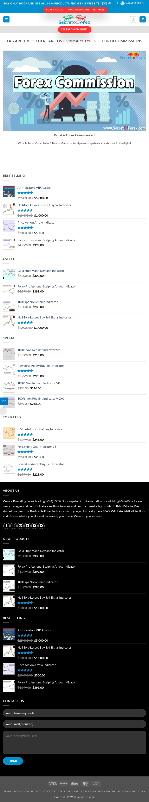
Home (8, 791)
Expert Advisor (68, 791)
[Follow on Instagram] (13, 526)
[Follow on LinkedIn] (27, 526)
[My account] (133, 19)
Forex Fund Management (98, 791)
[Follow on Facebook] (6, 526)
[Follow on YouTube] (34, 526)
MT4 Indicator (24, 791)
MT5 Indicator (45, 791)
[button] (6, 19)
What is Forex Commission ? (74, 135)
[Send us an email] (20, 526)
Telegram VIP (126, 791)
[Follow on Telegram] (41, 526)
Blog (141, 791)
